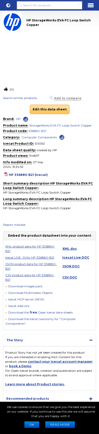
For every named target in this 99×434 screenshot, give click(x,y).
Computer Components (39, 137)
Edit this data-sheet (50, 109)
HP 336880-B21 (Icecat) (28, 175)
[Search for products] (49, 5)
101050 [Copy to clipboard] (40, 143)
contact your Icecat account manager (60, 361)
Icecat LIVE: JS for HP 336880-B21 (29, 257)
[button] (8, 5)
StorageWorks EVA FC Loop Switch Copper (60, 125)
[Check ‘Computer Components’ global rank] (62, 137)
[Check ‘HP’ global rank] (26, 119)
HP (18, 119)
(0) (11, 89)
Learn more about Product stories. (35, 384)
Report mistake (14, 225)
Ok (31, 424)
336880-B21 (37, 131)
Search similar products (20, 98)
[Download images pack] (23, 286)
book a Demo (20, 366)
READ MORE (60, 424)
